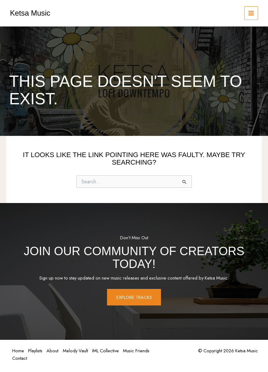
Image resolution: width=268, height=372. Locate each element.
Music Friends (141, 351)
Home (18, 351)
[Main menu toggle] (251, 13)
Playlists (36, 351)
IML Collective (109, 351)
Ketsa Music (30, 13)
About (55, 351)
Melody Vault (78, 351)
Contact (19, 358)
